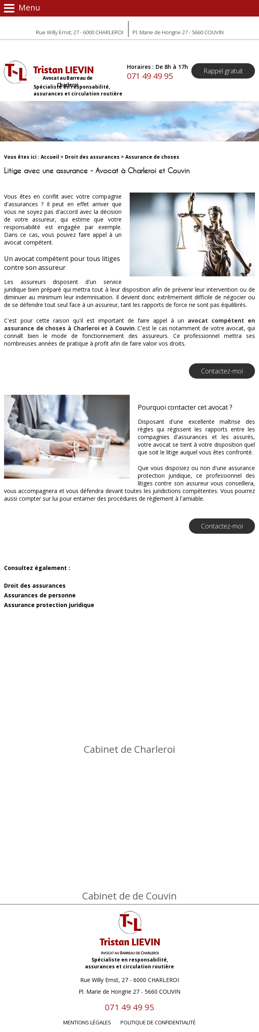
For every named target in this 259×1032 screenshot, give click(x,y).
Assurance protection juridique (49, 605)
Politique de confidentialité (158, 1022)
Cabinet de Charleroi (129, 749)
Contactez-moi (222, 371)
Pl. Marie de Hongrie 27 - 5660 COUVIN (178, 32)
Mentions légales (87, 1022)
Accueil (50, 156)
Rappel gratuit (223, 70)
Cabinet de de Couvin (129, 895)
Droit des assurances (92, 156)
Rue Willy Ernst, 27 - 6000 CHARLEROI (79, 32)
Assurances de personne (40, 595)
